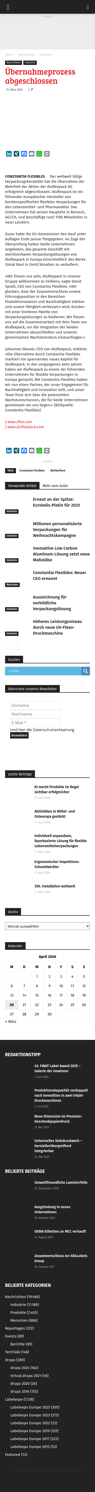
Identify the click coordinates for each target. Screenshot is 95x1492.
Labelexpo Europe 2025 (34, 1407)
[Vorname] (35, 705)
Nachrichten (26, 55)
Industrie (46, 55)
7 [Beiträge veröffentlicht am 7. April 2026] (24, 986)
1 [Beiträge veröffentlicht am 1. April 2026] (37, 976)
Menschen (12, 584)
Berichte (21, 1344)
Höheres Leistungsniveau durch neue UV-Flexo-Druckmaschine (57, 627)
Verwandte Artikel (22, 486)
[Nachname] (35, 714)
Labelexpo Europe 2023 (34, 1415)
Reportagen (19, 1328)
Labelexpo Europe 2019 (34, 1431)
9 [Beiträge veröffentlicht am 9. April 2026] (49, 986)
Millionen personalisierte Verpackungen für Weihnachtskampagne (57, 529)
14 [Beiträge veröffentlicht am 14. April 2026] (24, 995)
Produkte (23, 1312)
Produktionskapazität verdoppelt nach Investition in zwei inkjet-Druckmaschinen (61, 1095)
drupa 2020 (23, 1383)
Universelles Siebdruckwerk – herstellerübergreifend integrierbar (58, 1146)
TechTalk (17, 1352)
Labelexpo (19, 1399)
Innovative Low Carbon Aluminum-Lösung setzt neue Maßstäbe (61, 554)
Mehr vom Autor (55, 486)
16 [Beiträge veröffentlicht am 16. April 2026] (49, 995)
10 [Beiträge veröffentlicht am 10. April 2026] (61, 986)
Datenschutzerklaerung (53, 729)
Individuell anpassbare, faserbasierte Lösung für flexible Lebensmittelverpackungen (60, 841)
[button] (88, 7)
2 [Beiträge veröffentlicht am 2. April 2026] (49, 976)
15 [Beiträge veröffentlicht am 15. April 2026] (37, 995)
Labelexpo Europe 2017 (34, 1439)
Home (9, 55)
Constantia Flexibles (32, 470)
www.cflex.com (18, 422)
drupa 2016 (24, 1391)
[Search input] (44, 671)
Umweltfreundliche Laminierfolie (60, 1182)
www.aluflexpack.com (24, 427)
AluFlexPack (57, 470)
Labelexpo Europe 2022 (33, 1423)
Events (14, 1336)
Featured (16, 1454)
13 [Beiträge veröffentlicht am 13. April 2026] (11, 995)
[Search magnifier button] (85, 671)
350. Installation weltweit (54, 886)
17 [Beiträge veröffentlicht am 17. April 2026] (61, 995)
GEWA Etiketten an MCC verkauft (60, 1231)
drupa (15, 1360)
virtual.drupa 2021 (29, 1375)
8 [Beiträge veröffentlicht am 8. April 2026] (37, 986)
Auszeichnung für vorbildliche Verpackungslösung (52, 602)
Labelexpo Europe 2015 (33, 1446)
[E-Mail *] (35, 722)
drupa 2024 (24, 1367)
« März (10, 1021)
